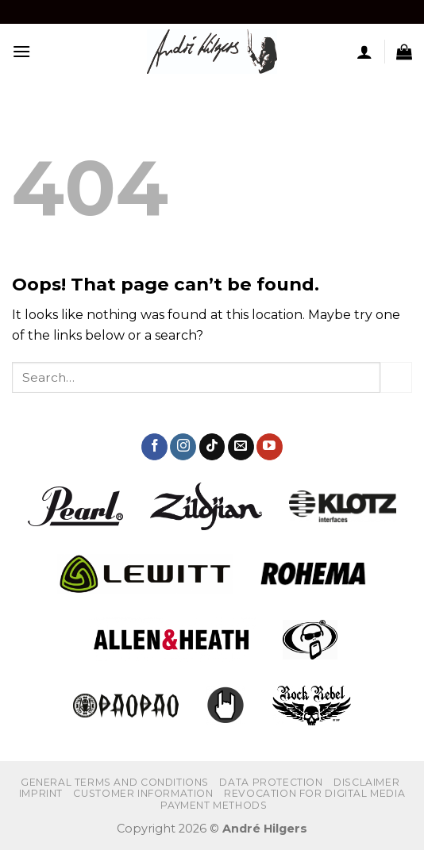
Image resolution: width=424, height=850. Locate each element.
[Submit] (396, 377)
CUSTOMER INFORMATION (143, 793)
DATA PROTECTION (270, 782)
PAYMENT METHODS (213, 805)
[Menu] (21, 51)
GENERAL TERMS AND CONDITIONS (115, 782)
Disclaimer (366, 782)
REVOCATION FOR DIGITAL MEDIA (314, 793)
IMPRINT (41, 793)
